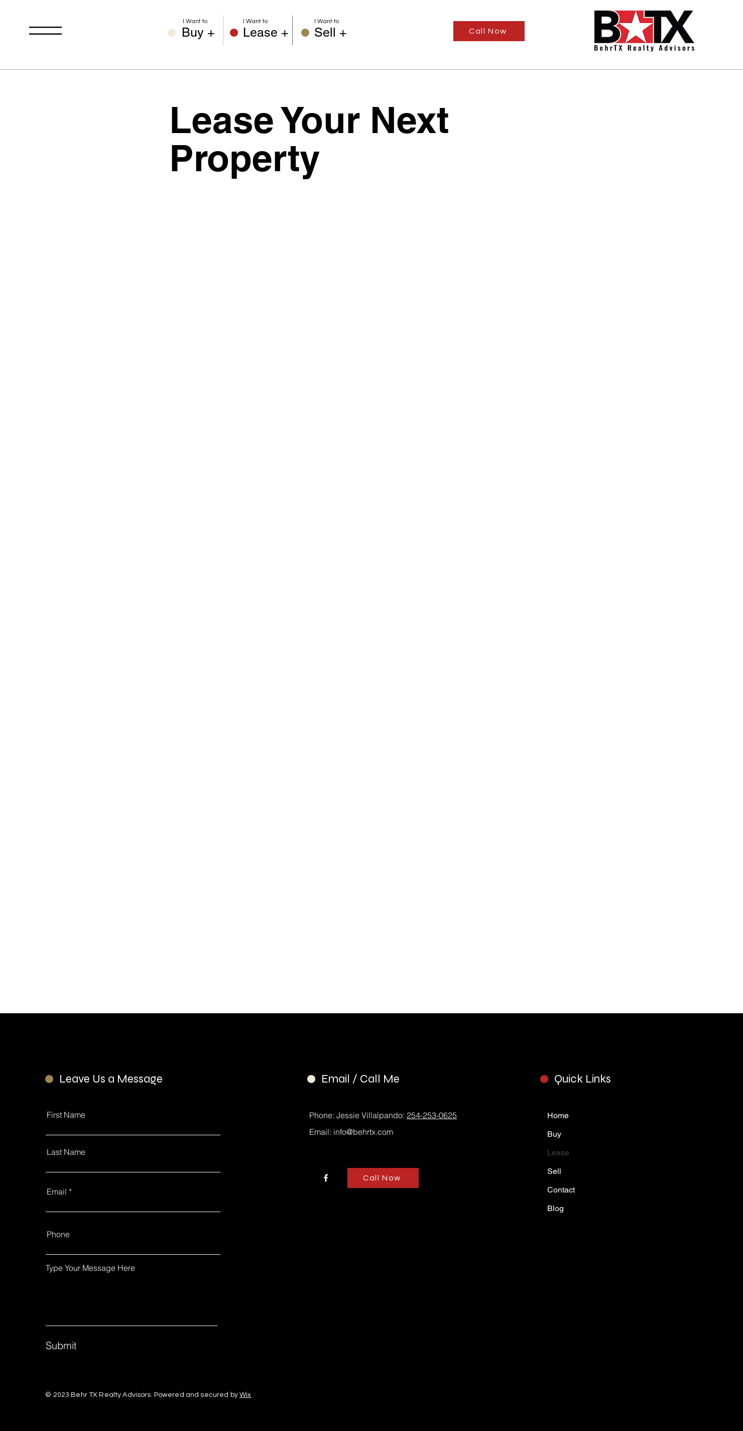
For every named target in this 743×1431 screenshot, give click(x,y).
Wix (245, 1394)
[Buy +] (202, 32)
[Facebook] (326, 1178)
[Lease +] (266, 32)
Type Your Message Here (90, 1268)
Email (57, 1191)
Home (558, 1115)
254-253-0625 (432, 1115)
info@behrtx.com (363, 1132)
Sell (554, 1171)
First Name (66, 1115)
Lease (558, 1152)
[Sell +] (335, 32)
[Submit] (96, 1345)
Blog (555, 1208)
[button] (45, 31)
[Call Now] (489, 31)
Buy (554, 1134)
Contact (561, 1190)
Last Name (66, 1152)
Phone (58, 1234)
